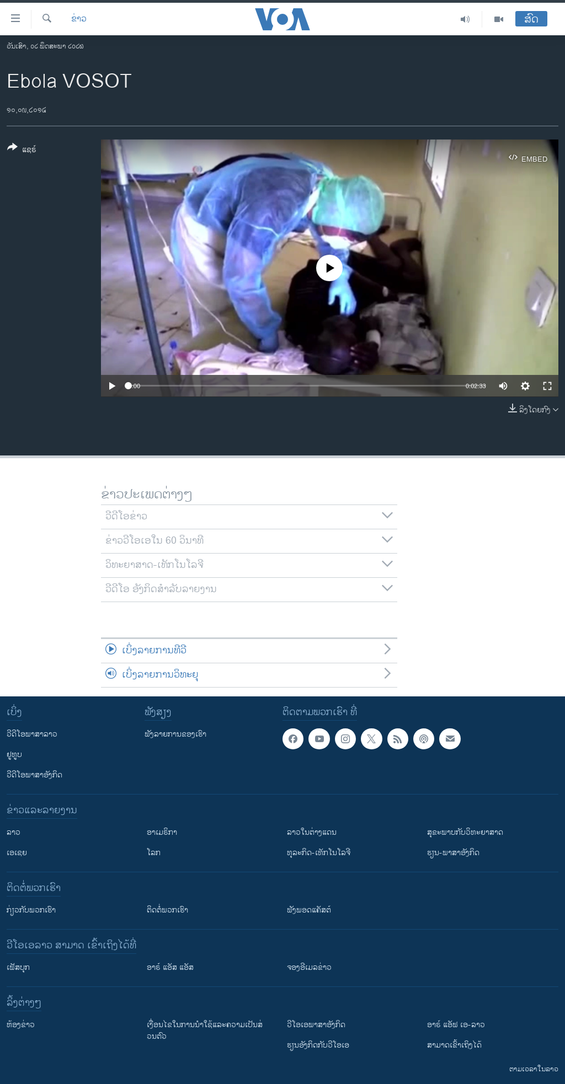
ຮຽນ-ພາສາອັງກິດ (453, 852)
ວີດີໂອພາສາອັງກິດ (34, 775)
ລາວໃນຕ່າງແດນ (312, 832)
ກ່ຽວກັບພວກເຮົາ (31, 910)
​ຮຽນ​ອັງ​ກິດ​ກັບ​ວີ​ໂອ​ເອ (318, 1045)
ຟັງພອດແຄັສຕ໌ (309, 910)
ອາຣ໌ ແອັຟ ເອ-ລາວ (456, 1025)
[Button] (21, 150)
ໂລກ (154, 852)
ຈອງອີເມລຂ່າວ (309, 967)
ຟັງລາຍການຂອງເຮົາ (175, 734)
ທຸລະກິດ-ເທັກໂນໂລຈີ (318, 852)
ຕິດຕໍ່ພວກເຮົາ (167, 910)
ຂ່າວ (79, 19)
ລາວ (13, 832)
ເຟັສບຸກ (18, 967)
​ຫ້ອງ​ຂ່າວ (21, 1025)
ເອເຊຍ (17, 852)
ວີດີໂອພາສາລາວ (32, 734)
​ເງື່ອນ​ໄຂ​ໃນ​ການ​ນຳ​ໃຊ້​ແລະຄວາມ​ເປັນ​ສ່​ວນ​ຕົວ (205, 1030)
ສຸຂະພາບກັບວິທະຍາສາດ (465, 832)
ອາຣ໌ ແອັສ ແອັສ (170, 967)
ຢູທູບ (14, 754)
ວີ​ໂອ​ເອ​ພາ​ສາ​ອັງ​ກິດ (316, 1025)
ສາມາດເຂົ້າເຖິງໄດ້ (454, 1045)
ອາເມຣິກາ (162, 832)
